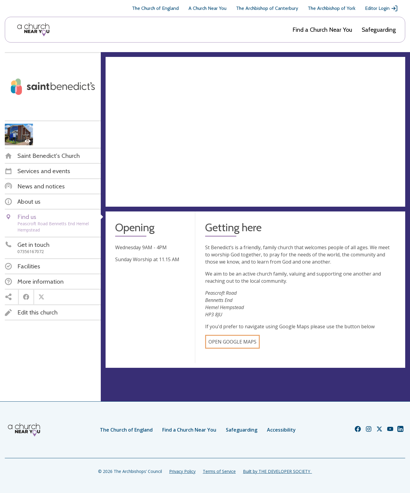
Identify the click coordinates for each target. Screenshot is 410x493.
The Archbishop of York (331, 8)
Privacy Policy (182, 471)
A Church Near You (207, 8)
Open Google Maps (232, 341)
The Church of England (155, 8)
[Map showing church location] (255, 132)
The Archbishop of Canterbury (267, 8)
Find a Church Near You (322, 29)
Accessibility (281, 430)
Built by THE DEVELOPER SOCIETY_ (277, 471)
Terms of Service (219, 471)
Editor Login (381, 8)
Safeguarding (379, 29)
